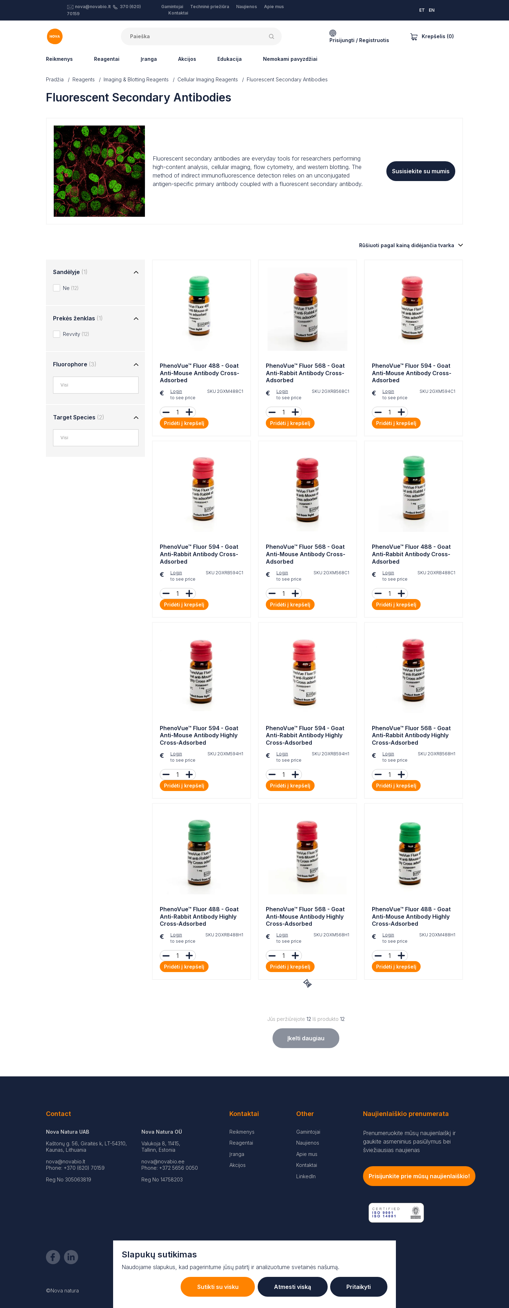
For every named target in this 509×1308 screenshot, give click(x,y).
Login (176, 391)
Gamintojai (172, 6)
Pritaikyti (357, 1286)
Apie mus (274, 6)
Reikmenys (59, 59)
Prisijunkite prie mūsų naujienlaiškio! (419, 1176)
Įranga (149, 59)
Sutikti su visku (211, 1286)
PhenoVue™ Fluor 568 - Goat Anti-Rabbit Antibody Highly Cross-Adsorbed (411, 735)
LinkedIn (306, 1176)
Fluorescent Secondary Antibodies (287, 79)
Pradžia (55, 79)
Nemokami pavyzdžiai (290, 59)
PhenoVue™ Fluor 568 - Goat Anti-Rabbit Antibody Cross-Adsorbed (305, 373)
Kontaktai (178, 13)
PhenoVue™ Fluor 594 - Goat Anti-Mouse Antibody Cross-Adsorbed (411, 373)
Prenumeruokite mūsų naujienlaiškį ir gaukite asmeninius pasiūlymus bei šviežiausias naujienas (409, 1141)
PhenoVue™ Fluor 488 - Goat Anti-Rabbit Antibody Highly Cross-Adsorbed (199, 917)
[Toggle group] (136, 272)
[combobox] (99, 385)
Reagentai (106, 59)
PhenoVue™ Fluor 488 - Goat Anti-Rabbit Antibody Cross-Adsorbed (411, 554)
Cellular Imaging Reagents (207, 79)
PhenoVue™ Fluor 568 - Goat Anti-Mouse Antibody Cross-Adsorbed (305, 554)
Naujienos (246, 6)
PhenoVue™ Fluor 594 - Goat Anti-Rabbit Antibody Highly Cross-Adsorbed (305, 735)
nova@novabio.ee (163, 1161)
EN (431, 10)
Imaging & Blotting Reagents (136, 79)
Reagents (83, 79)
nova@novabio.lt (93, 6)
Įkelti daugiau (305, 1038)
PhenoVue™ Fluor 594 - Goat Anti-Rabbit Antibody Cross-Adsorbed (199, 554)
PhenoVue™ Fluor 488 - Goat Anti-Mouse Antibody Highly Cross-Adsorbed (411, 917)
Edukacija (229, 59)
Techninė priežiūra (209, 6)
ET (422, 10)
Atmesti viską (288, 1286)
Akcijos (187, 59)
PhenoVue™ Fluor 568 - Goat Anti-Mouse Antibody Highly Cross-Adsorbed (305, 917)
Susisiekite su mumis (421, 171)
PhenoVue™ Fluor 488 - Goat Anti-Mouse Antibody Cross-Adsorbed (199, 373)
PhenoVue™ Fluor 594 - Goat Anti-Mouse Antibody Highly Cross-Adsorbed (199, 735)
